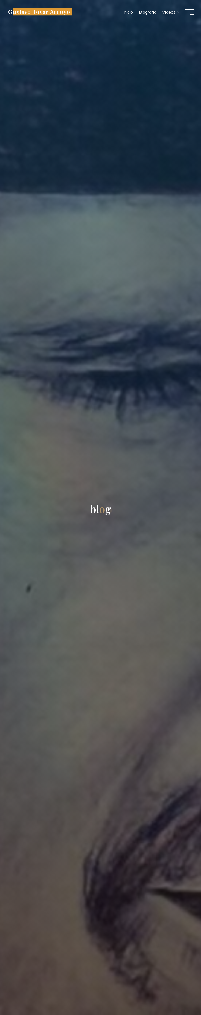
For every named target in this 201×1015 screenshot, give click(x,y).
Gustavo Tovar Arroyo (41, 12)
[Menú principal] (188, 13)
